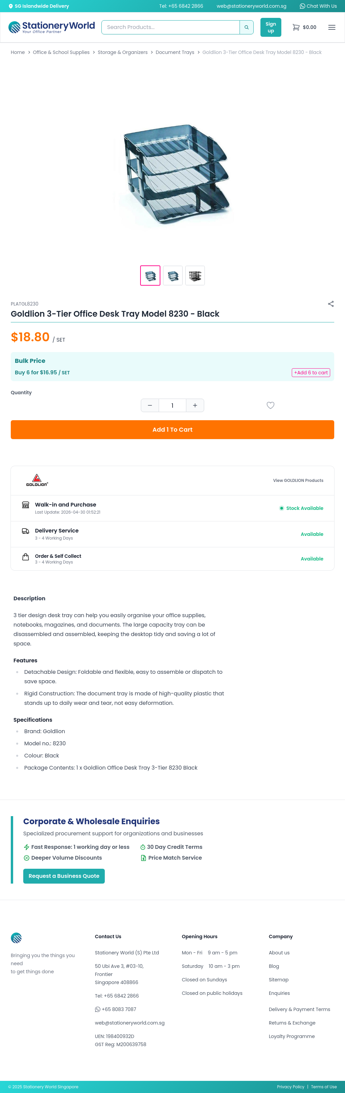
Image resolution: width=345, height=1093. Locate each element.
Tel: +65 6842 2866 (181, 6)
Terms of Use (324, 1087)
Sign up (270, 27)
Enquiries (279, 993)
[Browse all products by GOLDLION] (37, 480)
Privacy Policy (291, 1087)
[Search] (247, 27)
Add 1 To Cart (173, 429)
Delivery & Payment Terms (299, 1009)
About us (279, 952)
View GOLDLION (298, 480)
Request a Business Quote (64, 876)
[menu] (304, 27)
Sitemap (279, 979)
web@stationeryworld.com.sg (251, 6)
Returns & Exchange (292, 1022)
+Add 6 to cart (311, 372)
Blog (274, 966)
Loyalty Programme (292, 1036)
